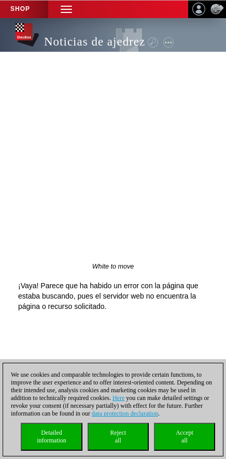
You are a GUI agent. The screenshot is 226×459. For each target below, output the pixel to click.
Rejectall (118, 436)
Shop (20, 8)
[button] (66, 9)
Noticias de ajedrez (94, 41)
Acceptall (184, 436)
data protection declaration (125, 413)
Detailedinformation (51, 436)
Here (118, 398)
